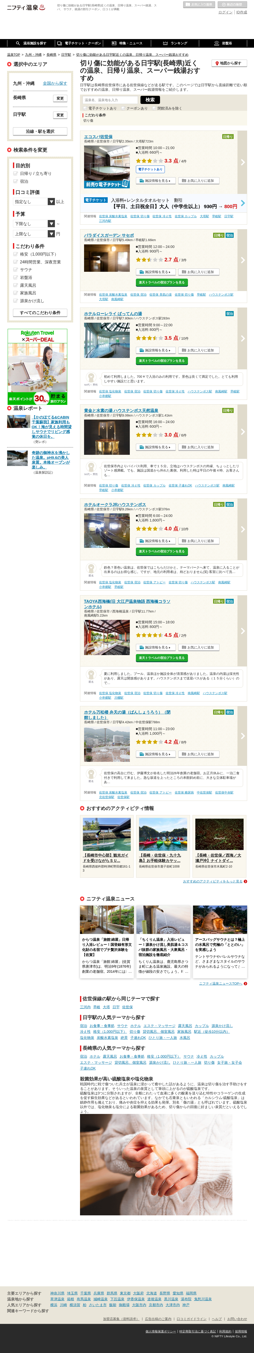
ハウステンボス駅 (221, 294)
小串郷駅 (105, 396)
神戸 (185, 1305)
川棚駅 (118, 697)
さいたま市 (98, 1305)
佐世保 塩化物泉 (110, 391)
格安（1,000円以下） (110, 1032)
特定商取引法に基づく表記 (197, 1331)
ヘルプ (217, 1319)
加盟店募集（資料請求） (121, 1319)
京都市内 (156, 1305)
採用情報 (241, 1331)
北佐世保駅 (106, 797)
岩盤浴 (26, 277)
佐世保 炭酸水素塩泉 (113, 216)
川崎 (63, 1305)
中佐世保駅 (204, 792)
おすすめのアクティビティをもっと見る (213, 881)
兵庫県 (98, 1293)
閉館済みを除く (169, 108)
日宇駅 (228, 216)
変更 (60, 98)
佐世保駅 (123, 797)
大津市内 (173, 1305)
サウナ (122, 1026)
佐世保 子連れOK (180, 485)
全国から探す (55, 83)
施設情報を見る (156, 181)
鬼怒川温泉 (203, 1299)
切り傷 (135, 1032)
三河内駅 (105, 221)
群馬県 (112, 1293)
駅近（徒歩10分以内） (212, 1032)
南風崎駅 (117, 299)
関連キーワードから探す (28, 1311)
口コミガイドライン (192, 1319)
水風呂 (185, 1038)
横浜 (53, 1305)
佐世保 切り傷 (139, 216)
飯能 (112, 1305)
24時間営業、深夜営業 (40, 262)
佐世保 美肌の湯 (160, 294)
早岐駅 (216, 216)
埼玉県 (72, 1293)
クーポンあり (137, 108)
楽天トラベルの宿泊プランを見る (162, 282)
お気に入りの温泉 (199, 4)
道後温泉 (154, 1299)
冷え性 (85, 1032)
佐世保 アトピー (154, 582)
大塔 (106, 1007)
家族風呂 (184, 1032)
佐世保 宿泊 (138, 294)
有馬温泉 (84, 1299)
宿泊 (83, 1026)
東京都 (125, 1293)
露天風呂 (185, 1026)
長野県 (165, 1293)
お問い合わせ (237, 1319)
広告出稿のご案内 (158, 1319)
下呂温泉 (117, 1299)
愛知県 (178, 1293)
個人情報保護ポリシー (161, 1331)
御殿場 (124, 1305)
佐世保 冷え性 (161, 216)
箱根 (70, 1299)
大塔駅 (204, 216)
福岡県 (191, 1293)
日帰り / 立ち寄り (36, 173)
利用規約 (225, 1331)
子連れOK (138, 1038)
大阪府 (138, 1293)
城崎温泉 (100, 1299)
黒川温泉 (171, 1299)
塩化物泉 (87, 1038)
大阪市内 (139, 1305)
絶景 (124, 1038)
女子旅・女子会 (229, 1062)
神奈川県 (57, 1293)
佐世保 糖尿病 (184, 792)
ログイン (225, 12)
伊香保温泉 (136, 1299)
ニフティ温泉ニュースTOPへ (220, 983)
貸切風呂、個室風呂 (159, 1032)
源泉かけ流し (222, 1026)
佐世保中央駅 (224, 792)
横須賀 (75, 1305)
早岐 (96, 1007)
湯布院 (186, 1299)
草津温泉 (57, 1299)
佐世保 (127, 1007)
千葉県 (85, 1293)
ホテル (135, 1026)
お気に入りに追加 (200, 181)
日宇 (116, 1007)
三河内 (85, 1007)
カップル (202, 1026)
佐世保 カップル (186, 216)
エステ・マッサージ (160, 1026)
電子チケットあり (102, 108)
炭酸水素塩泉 (107, 1038)
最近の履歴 (232, 4)
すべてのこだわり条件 (40, 313)
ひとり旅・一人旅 (163, 1038)
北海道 (151, 1293)
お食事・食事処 (102, 1026)
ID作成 (241, 12)
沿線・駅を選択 (40, 131)
